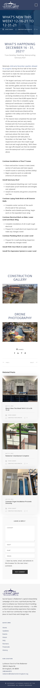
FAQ (4, 640)
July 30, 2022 (9, 499)
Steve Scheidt (9, 29)
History (5, 650)
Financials (6, 647)
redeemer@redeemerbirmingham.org (15, 674)
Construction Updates (25, 29)
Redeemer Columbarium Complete (17, 456)
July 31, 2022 (9, 406)
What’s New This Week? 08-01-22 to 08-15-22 (18, 409)
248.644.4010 (7, 671)
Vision (5, 637)
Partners (6, 644)
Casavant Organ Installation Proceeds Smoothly (18, 502)
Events (5, 634)
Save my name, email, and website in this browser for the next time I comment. (19, 563)
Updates (6, 631)
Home (5, 628)
